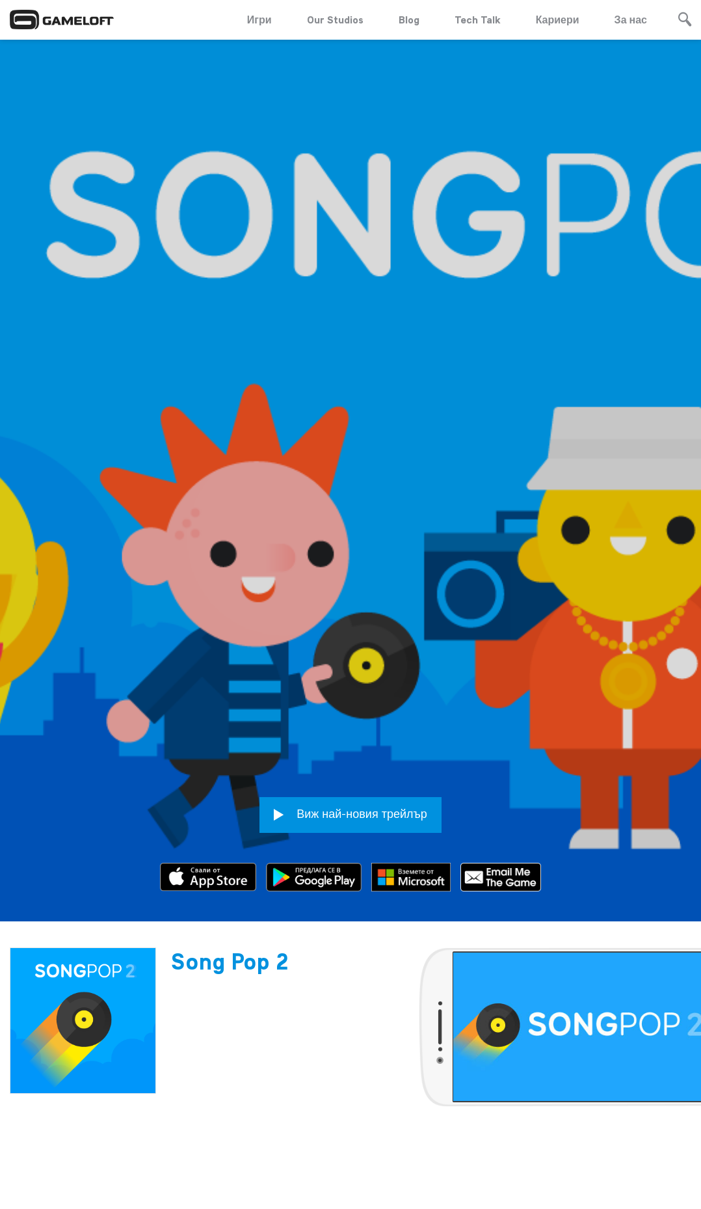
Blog (409, 19)
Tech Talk (478, 19)
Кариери (557, 19)
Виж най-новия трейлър (350, 787)
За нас (631, 19)
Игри (259, 19)
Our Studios (335, 19)
